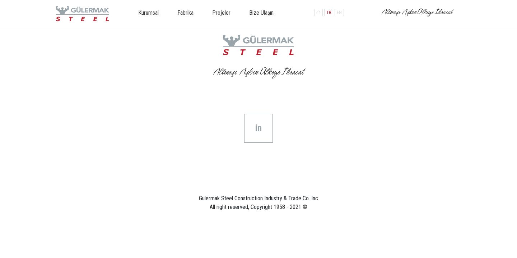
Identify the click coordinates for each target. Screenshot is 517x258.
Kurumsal (148, 12)
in (258, 128)
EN (339, 12)
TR (328, 12)
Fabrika (185, 12)
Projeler (221, 12)
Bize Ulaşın (261, 12)
